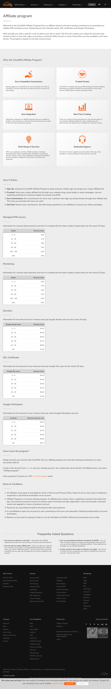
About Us (6, 623)
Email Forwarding (63, 589)
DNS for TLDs (61, 597)
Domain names (62, 592)
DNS (84, 578)
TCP (84, 586)
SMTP (85, 603)
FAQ (31, 635)
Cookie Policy (33, 668)
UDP (85, 583)
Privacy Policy (21, 668)
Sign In (91, 4)
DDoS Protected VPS (37, 600)
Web (85, 580)
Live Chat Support (40, 476)
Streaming (86, 606)
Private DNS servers (63, 595)
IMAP (85, 609)
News (5, 626)
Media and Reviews (9, 635)
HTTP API (33, 637)
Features (33, 632)
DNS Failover (34, 583)
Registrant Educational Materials (68, 631)
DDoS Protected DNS (10, 580)
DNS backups (61, 583)
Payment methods (36, 646)
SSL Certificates (35, 595)
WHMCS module (36, 640)
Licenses (6, 670)
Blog (31, 623)
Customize (83, 684)
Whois (59, 639)
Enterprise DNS (8, 586)
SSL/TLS (86, 597)
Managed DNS (35, 586)
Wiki (31, 626)
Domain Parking (35, 597)
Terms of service (8, 668)
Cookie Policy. (57, 683)
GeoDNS (6, 583)
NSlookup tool (35, 657)
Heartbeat (86, 595)
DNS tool (33, 649)
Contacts (6, 629)
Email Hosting (61, 600)
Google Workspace (36, 592)
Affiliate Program (63, 623)
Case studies (34, 629)
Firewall (86, 600)
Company (60, 5)
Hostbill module (35, 643)
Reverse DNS (34, 580)
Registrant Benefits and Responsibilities (65, 635)
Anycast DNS (61, 586)
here (28, 468)
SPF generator (35, 652)
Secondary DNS (62, 578)
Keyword (86, 592)
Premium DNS (8, 578)
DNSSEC (59, 580)
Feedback (6, 637)
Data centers (7, 632)
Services (32, 5)
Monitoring (46, 5)
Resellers (60, 626)
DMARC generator (36, 654)
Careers (5, 640)
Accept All (70, 684)
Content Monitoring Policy (49, 668)
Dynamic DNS (34, 578)
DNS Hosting (17, 5)
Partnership (75, 5)
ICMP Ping (87, 589)
